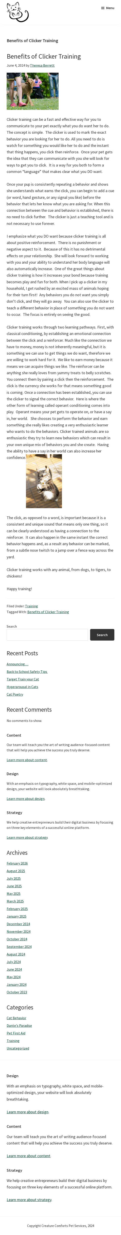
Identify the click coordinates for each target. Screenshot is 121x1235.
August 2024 (16, 954)
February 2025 (17, 908)
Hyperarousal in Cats (22, 686)
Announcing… (17, 664)
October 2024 (17, 939)
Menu (110, 8)
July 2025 (14, 878)
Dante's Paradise (19, 1025)
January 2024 (16, 984)
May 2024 (13, 977)
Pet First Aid (16, 1033)
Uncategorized (18, 1048)
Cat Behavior (16, 1018)
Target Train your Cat (23, 679)
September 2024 (19, 946)
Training (31, 606)
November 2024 (18, 931)
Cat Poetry (15, 694)
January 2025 (16, 916)
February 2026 (17, 863)
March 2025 (15, 901)
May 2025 (13, 893)
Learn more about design (26, 798)
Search (12, 626)
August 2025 (16, 871)
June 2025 (14, 886)
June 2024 (14, 969)
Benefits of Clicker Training (44, 56)
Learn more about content (27, 760)
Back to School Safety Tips (27, 671)
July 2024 (14, 962)
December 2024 (18, 924)
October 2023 (17, 992)
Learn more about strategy (27, 837)
